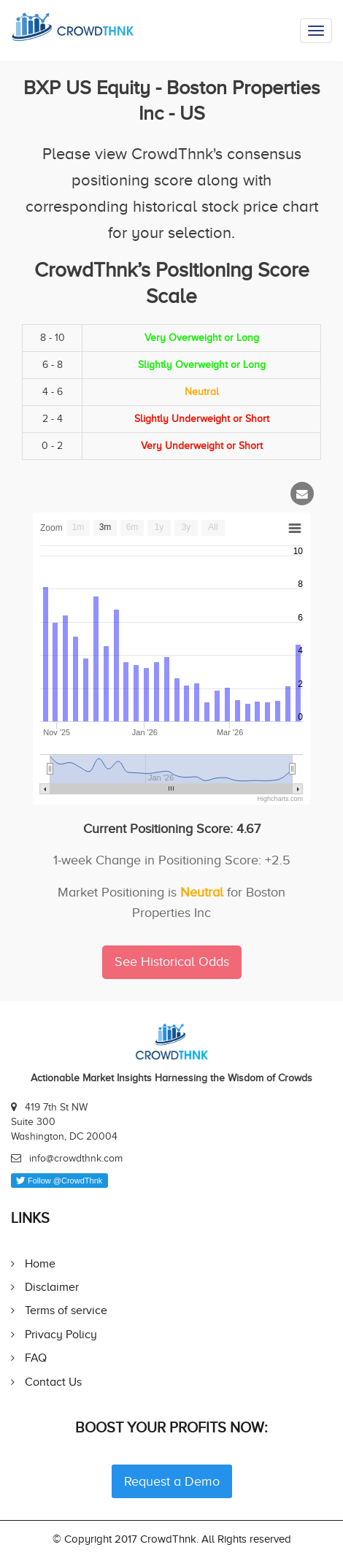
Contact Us (53, 1381)
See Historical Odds (172, 961)
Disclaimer (52, 1287)
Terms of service (66, 1310)
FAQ (36, 1357)
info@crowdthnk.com (76, 1158)
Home (40, 1263)
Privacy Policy (61, 1334)
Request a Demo (172, 1481)
